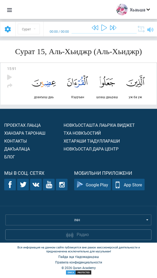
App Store (128, 185)
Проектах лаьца (22, 125)
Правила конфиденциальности (78, 262)
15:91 (11, 68)
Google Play (92, 185)
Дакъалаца (17, 149)
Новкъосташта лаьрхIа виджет (99, 125)
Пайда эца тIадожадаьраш (78, 257)
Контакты (15, 141)
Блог (9, 156)
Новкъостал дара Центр (91, 149)
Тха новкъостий (82, 133)
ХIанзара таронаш (24, 133)
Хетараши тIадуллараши (92, 141)
